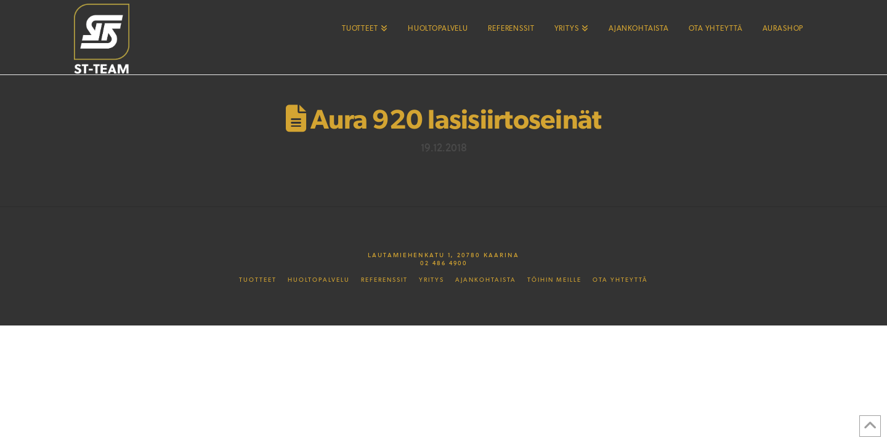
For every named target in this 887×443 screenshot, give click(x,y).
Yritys (431, 280)
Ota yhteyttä (620, 280)
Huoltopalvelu (319, 280)
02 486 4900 (444, 262)
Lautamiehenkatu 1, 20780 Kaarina (443, 254)
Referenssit (384, 280)
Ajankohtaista (485, 280)
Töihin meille (554, 280)
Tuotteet (258, 280)
